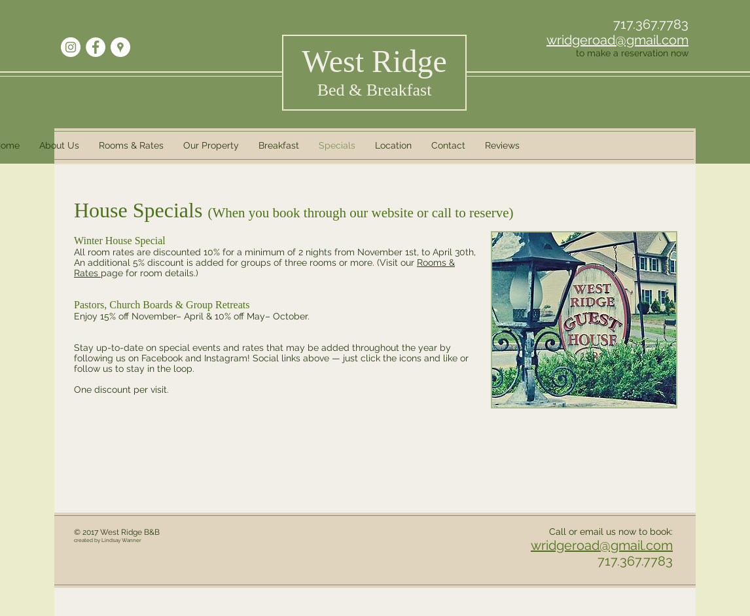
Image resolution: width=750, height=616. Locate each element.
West (374, 61)
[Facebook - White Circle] (95, 47)
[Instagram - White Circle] (70, 47)
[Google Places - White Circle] (120, 47)
